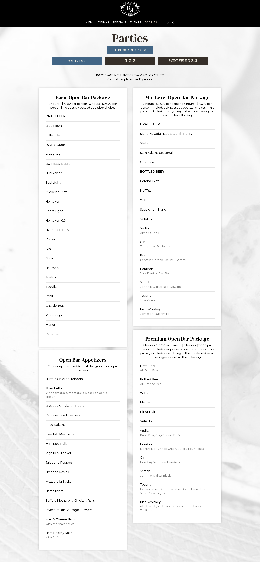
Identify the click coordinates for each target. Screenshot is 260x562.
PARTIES (151, 22)
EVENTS (135, 22)
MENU (90, 22)
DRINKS (103, 22)
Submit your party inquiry (130, 50)
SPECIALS (119, 22)
